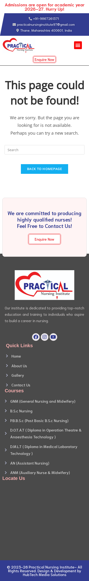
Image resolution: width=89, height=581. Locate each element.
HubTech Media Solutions (44, 574)
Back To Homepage (44, 169)
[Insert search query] (45, 149)
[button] (78, 45)
